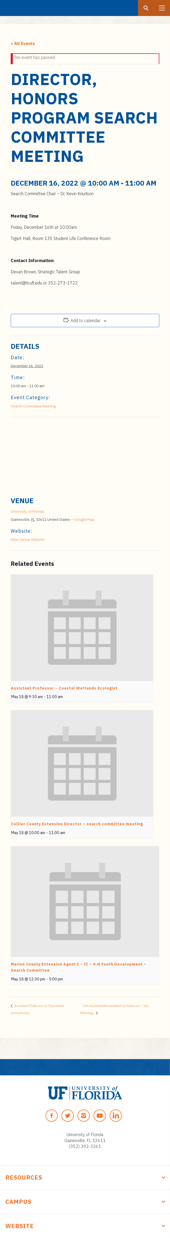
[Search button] (146, 8)
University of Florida (27, 511)
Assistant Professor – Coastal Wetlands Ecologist (64, 688)
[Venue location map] (85, 456)
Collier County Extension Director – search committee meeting (77, 824)
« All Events (23, 43)
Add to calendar (86, 320)
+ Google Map (82, 519)
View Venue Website (28, 539)
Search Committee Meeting (33, 406)
